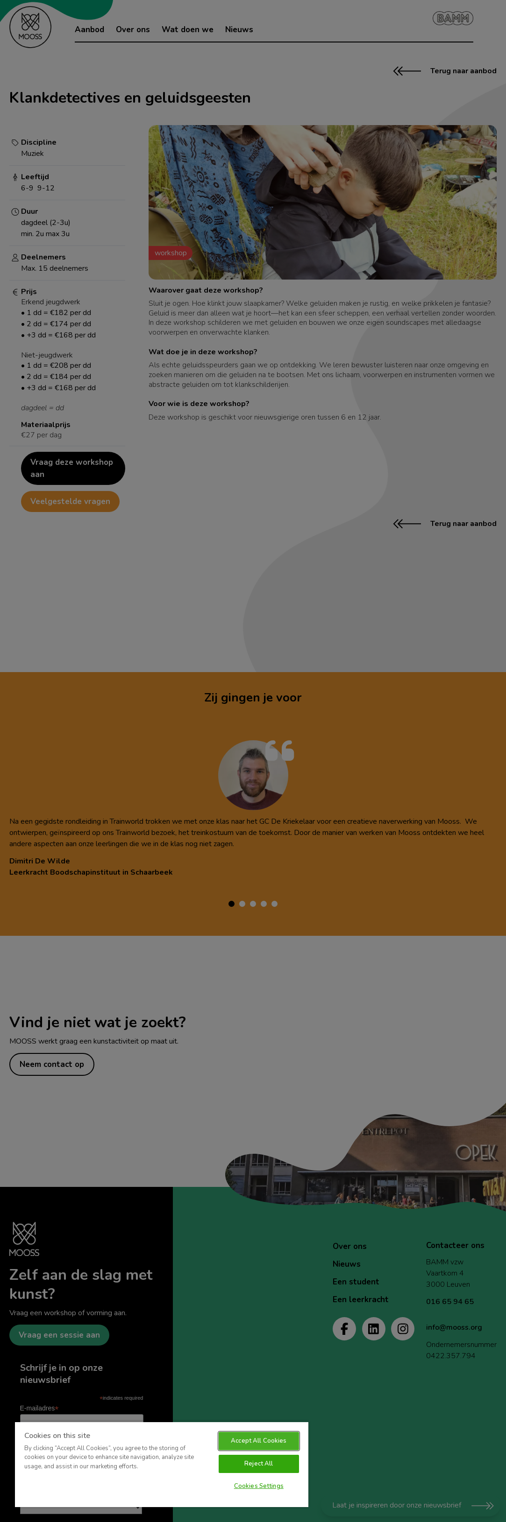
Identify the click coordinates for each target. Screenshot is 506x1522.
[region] (161, 1464)
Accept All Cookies (258, 1441)
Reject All (258, 1463)
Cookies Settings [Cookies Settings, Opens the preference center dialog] (259, 1486)
